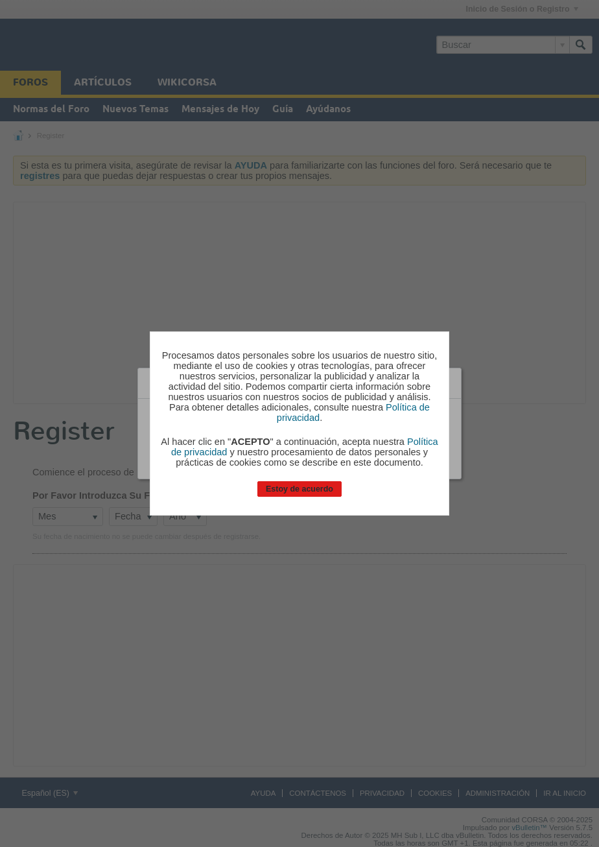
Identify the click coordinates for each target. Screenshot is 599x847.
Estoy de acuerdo (299, 489)
